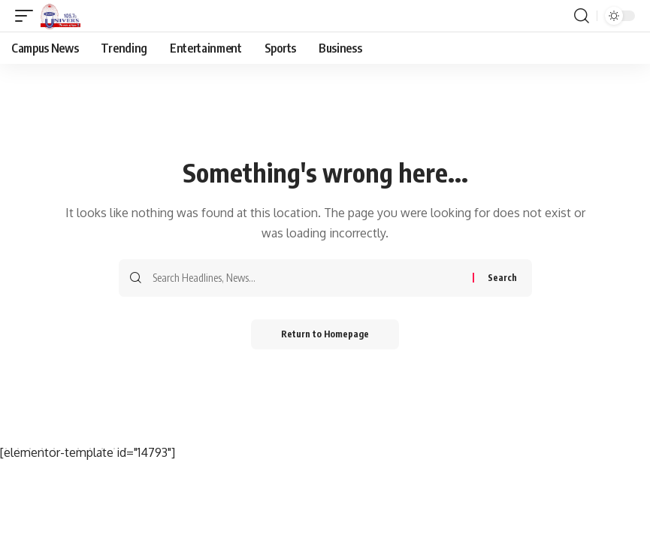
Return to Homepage (325, 334)
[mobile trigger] (28, 16)
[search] (581, 16)
